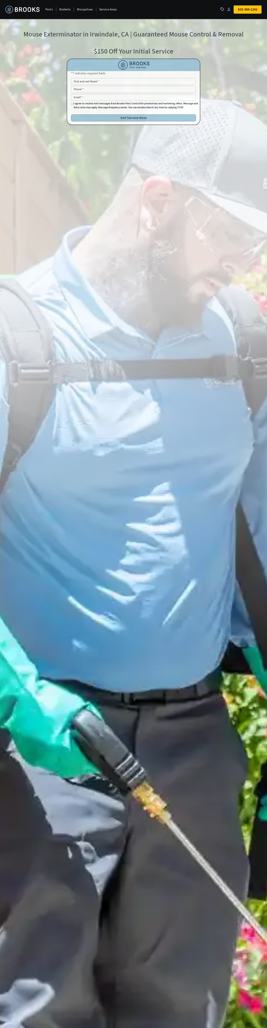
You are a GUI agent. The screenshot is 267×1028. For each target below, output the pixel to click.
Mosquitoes (85, 9)
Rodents (65, 9)
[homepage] (22, 9)
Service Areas (108, 9)
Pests (49, 9)
